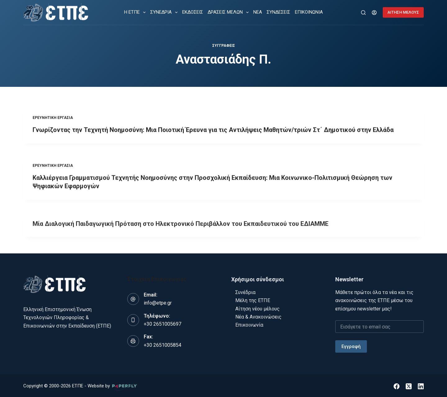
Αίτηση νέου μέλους (257, 307)
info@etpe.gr (158, 302)
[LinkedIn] (421, 385)
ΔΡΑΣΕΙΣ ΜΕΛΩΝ (229, 12)
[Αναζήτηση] (363, 12)
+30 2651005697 (162, 323)
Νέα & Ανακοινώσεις (258, 316)
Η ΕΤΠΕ (136, 12)
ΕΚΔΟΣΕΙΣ (192, 12)
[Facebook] (397, 385)
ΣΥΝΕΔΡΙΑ (165, 12)
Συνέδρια (245, 291)
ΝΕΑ (257, 12)
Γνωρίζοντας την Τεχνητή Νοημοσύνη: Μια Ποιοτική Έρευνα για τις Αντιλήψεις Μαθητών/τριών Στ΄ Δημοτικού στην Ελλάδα (213, 130)
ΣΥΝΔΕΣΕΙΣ (278, 12)
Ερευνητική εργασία (53, 118)
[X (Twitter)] (409, 385)
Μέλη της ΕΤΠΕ (252, 299)
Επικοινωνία (249, 324)
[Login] (374, 12)
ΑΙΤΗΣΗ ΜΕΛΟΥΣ (403, 12)
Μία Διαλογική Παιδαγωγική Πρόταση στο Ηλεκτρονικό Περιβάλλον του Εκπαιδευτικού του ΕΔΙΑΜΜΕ (180, 227)
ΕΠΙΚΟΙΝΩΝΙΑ (309, 12)
